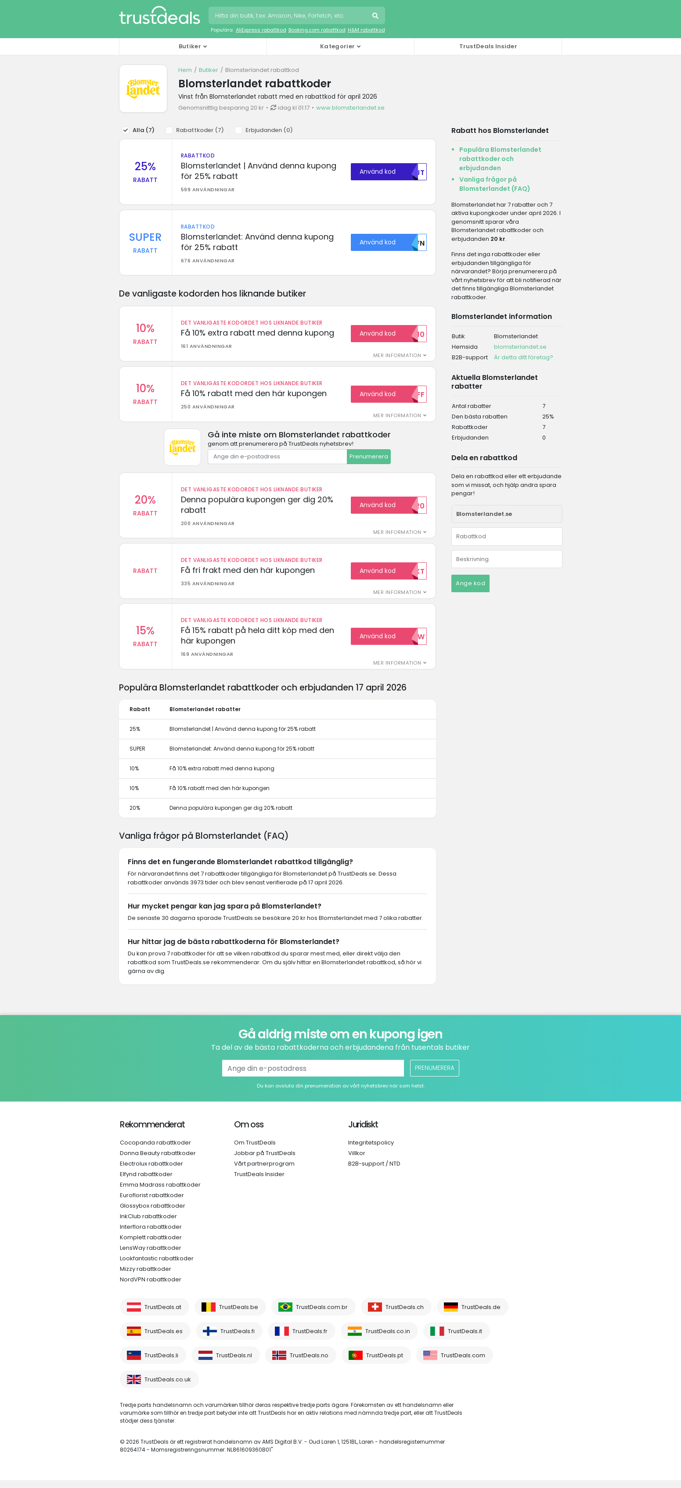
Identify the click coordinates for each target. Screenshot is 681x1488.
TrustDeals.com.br (322, 1315)
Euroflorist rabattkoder (152, 1203)
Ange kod (470, 583)
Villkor (356, 1161)
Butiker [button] (190, 46)
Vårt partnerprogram (264, 1171)
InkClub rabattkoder (148, 1224)
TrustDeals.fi (237, 1339)
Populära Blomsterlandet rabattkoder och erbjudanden (500, 158)
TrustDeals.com (463, 1363)
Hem (185, 70)
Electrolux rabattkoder (151, 1171)
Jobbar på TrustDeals (264, 1161)
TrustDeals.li (161, 1363)
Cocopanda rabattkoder (155, 1150)
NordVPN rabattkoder (150, 1287)
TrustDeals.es (163, 1339)
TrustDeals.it (465, 1339)
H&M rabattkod (366, 29)
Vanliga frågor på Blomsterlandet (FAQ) (494, 184)
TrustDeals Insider (488, 46)
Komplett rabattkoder (151, 1245)
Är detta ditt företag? (523, 357)
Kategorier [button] (337, 46)
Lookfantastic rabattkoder (157, 1266)
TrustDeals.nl (234, 1363)
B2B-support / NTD (374, 1171)
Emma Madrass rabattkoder (160, 1192)
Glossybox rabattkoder (152, 1213)
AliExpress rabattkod (261, 29)
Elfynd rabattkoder (146, 1182)
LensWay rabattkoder (150, 1256)
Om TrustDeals (255, 1150)
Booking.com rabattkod (317, 29)
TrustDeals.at (162, 1315)
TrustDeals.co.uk (167, 1387)
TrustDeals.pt (384, 1363)
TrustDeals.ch (405, 1315)
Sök (376, 16)
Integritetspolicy (371, 1150)
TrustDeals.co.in (387, 1339)
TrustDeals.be (238, 1315)
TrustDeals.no (309, 1363)
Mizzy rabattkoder (145, 1277)
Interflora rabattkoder (151, 1234)
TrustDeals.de (481, 1315)
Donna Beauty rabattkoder (158, 1161)
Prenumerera (369, 460)
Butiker (208, 70)
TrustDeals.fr (310, 1339)
